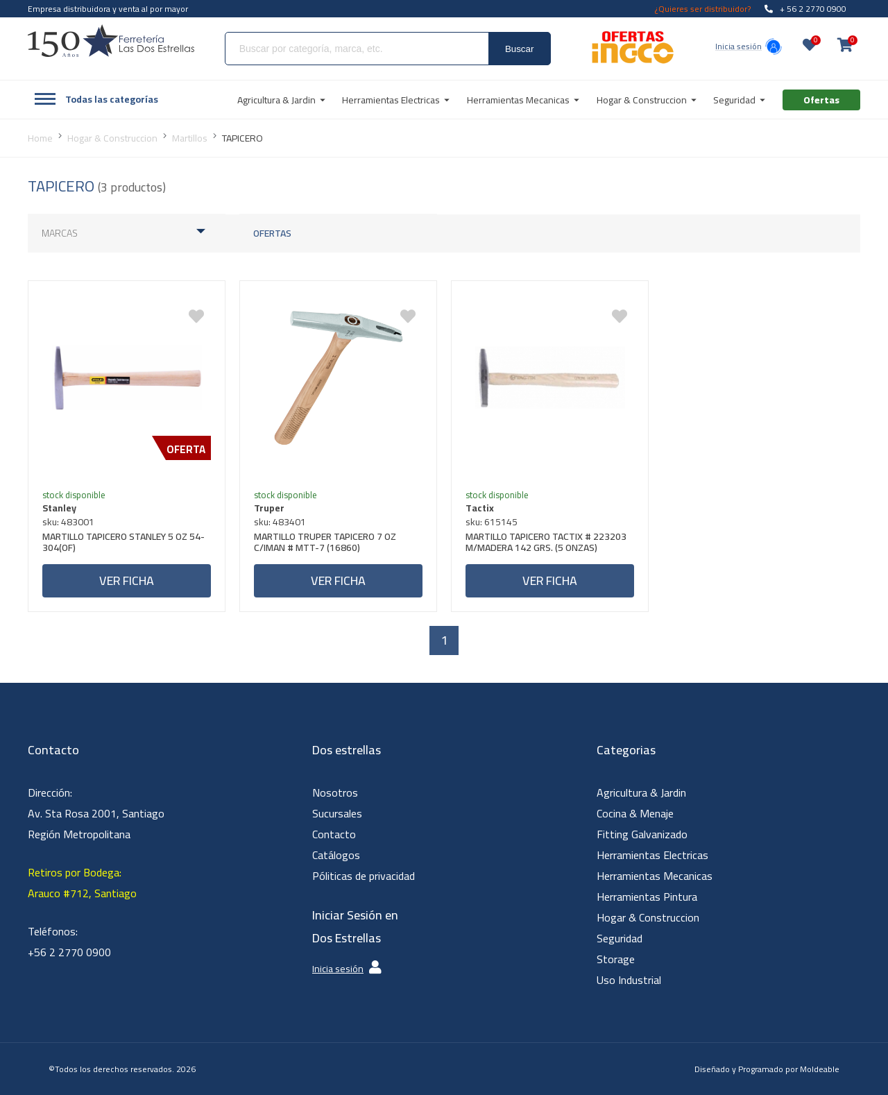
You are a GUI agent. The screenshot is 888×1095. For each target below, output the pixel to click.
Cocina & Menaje (635, 813)
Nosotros (335, 792)
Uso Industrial (629, 979)
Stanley (59, 508)
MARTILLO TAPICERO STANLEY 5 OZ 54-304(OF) (123, 544)
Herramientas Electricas (652, 854)
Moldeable (819, 1069)
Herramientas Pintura (647, 896)
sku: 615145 (492, 522)
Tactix (480, 508)
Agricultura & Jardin (641, 792)
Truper (269, 508)
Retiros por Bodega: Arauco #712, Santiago (82, 882)
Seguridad (619, 938)
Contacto (334, 834)
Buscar (519, 49)
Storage (616, 959)
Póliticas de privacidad (363, 875)
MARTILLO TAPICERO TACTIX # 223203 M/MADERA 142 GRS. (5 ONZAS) (546, 544)
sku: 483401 (280, 522)
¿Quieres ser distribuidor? (703, 9)
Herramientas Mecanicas (654, 875)
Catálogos (336, 854)
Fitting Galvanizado (642, 834)
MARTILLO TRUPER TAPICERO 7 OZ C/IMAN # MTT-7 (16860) (325, 544)
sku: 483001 (68, 522)
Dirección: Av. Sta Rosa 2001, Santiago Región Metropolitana (96, 813)
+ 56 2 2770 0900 (805, 9)
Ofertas (272, 233)
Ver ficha (126, 580)
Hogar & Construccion (648, 917)
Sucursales (337, 813)
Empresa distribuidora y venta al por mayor (108, 9)
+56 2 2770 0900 (69, 952)
